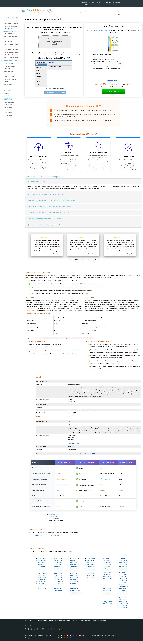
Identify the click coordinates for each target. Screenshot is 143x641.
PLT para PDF (123, 572)
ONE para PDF (107, 588)
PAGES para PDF (75, 590)
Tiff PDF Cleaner (10, 74)
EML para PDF (74, 574)
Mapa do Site (28, 635)
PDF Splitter (8, 69)
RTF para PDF (107, 592)
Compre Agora (113, 92)
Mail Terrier (8, 96)
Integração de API (53, 516)
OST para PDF (42, 568)
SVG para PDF (42, 581)
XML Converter (95, 620)
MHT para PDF (74, 579)
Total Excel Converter (9, 31)
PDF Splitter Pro (9, 71)
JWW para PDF (107, 572)
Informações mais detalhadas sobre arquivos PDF (81, 454)
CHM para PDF (42, 564)
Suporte (103, 12)
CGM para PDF (42, 579)
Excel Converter (85, 620)
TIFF (38, 84)
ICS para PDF (123, 584)
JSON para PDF (91, 558)
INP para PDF (123, 599)
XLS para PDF (58, 562)
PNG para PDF (91, 564)
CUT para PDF (107, 574)
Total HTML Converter (11, 23)
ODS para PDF (42, 588)
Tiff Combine (8, 84)
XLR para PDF (123, 570)
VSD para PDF (107, 562)
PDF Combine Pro (10, 66)
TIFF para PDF (91, 570)
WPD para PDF (123, 592)
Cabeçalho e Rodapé (56, 66)
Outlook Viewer (9, 102)
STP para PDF (123, 576)
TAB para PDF (58, 588)
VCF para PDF (74, 572)
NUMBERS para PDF (76, 592)
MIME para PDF (107, 602)
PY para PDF (122, 598)
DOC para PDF (107, 590)
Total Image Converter (11, 52)
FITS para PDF (58, 572)
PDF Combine (9, 63)
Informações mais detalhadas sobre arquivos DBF (81, 410)
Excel (39, 67)
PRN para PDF (91, 562)
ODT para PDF (123, 566)
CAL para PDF (107, 560)
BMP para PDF (91, 568)
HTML (39, 76)
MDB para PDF (74, 588)
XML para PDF (58, 560)
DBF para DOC (38, 535)
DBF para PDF (58, 577)
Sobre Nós (120, 13)
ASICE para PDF (123, 607)
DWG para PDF (107, 576)
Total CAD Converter (11, 34)
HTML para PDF (74, 564)
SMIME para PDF (107, 603)
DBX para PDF (123, 602)
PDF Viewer (8, 112)
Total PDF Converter (11, 26)
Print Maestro (9, 93)
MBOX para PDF (42, 570)
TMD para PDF (123, 596)
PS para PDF (106, 566)
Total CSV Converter (11, 36)
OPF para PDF (123, 605)
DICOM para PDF (75, 558)
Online (68, 12)
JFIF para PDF (74, 581)
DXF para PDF (123, 564)
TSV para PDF (42, 583)
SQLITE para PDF (75, 594)
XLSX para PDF (58, 564)
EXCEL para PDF (124, 586)
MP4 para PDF (58, 570)
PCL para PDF (107, 558)
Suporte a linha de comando (56, 514)
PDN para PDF (74, 583)
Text (38, 82)
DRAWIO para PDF (92, 572)
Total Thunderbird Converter (13, 47)
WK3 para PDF (42, 572)
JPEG (39, 79)
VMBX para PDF (123, 603)
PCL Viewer (8, 110)
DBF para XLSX (55, 535)
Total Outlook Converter (12, 44)
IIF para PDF (122, 582)
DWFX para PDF (107, 578)
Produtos (94, 12)
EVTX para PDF (91, 575)
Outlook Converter (48, 620)
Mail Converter (58, 620)
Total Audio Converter (11, 54)
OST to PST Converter (11, 49)
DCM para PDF (123, 560)
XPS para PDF (58, 579)
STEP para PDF (123, 574)
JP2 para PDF (107, 568)
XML (38, 70)
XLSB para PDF (58, 590)
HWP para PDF (123, 590)
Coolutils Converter (10, 21)
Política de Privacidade (131, 170)
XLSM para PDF (58, 558)
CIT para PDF (123, 558)
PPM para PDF (107, 564)
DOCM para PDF (123, 588)
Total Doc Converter (11, 29)
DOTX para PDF (107, 594)
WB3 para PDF (58, 566)
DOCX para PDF (58, 581)
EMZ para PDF (107, 570)
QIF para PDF (123, 578)
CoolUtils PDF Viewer (74, 443)
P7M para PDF (74, 577)
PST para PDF (42, 566)
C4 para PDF (41, 558)
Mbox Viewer (8, 107)
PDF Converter (38, 620)
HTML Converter (76, 620)
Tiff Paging (8, 82)
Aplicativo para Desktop (81, 12)
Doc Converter (66, 620)
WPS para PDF (123, 594)
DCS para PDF (58, 568)
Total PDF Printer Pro (11, 79)
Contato (112, 12)
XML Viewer (8, 115)
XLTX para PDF (42, 577)
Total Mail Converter (11, 41)
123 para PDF (41, 574)
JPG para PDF (91, 566)
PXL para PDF (123, 568)
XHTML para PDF (75, 568)
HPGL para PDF (58, 575)
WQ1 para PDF (123, 562)
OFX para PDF (123, 580)
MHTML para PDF (75, 570)
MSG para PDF (74, 575)
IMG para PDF (74, 560)
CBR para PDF (42, 560)
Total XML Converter (11, 39)
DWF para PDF (74, 562)
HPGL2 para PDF (59, 583)
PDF (38, 64)
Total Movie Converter (11, 57)
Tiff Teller (7, 87)
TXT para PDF (90, 560)
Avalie (83, 261)
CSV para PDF (58, 574)
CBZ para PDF (42, 562)
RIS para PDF (90, 574)
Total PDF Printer (10, 76)
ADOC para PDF (74, 566)
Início (60, 12)
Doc (38, 73)
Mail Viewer (8, 104)
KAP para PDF (42, 575)
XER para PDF (91, 577)
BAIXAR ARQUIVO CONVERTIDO (55, 92)
